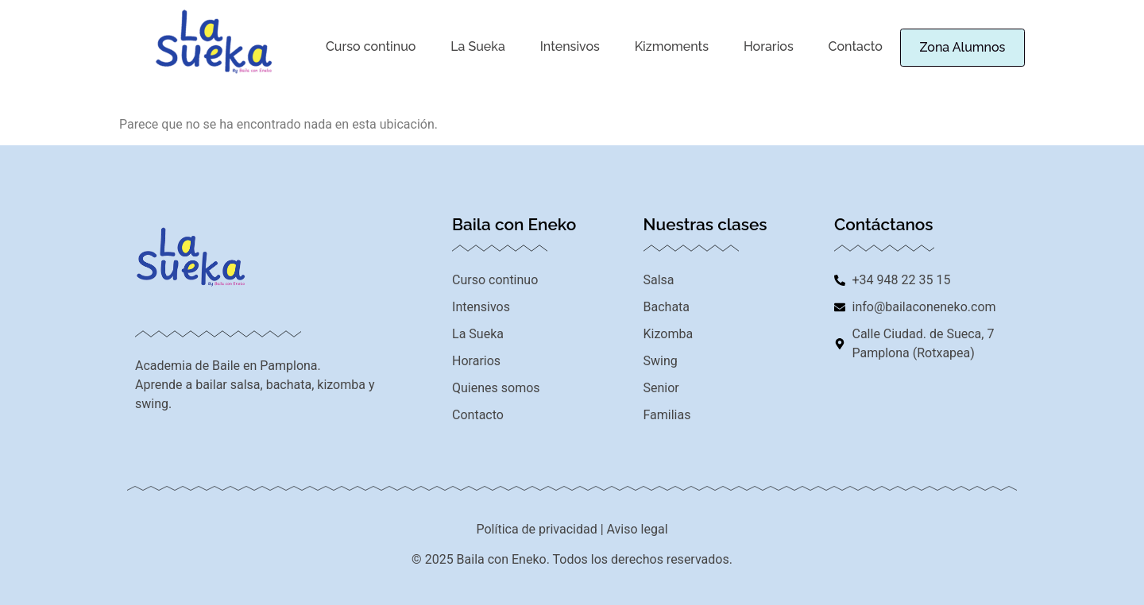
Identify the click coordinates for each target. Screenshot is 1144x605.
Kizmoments (660, 45)
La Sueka (473, 45)
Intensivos (561, 45)
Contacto (837, 45)
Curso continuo (369, 45)
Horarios (754, 45)
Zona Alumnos (952, 47)
